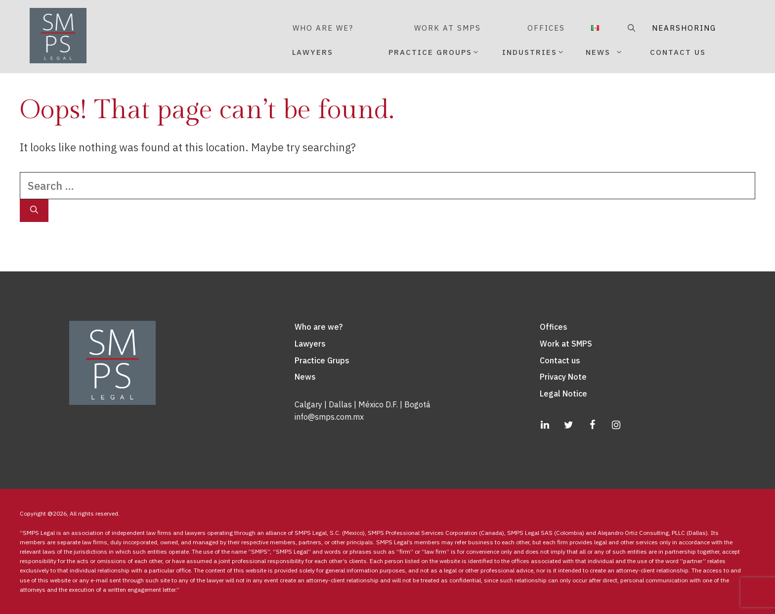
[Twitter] (568, 425)
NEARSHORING (666, 28)
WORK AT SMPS (447, 28)
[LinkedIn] (545, 425)
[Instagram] (616, 425)
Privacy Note (563, 377)
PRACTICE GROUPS (433, 48)
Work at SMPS (566, 344)
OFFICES (546, 28)
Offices (553, 327)
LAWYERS (312, 52)
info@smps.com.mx (329, 417)
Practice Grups (322, 360)
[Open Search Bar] (630, 28)
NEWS (616, 52)
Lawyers (310, 344)
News (305, 377)
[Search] (34, 210)
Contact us (560, 360)
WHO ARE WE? (323, 28)
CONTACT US (678, 52)
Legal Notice (563, 393)
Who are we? (319, 327)
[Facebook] (592, 425)
